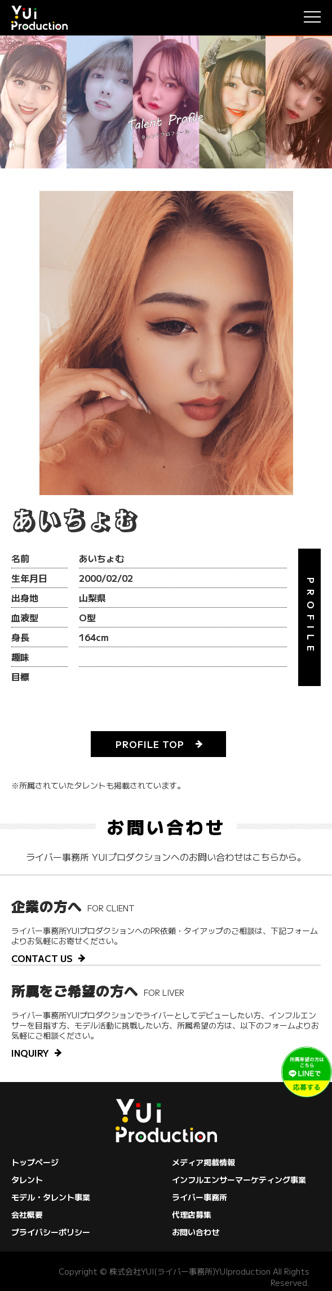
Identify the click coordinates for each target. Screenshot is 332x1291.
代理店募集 (191, 1214)
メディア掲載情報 (203, 1162)
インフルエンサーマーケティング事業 (239, 1179)
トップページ (35, 1162)
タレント (27, 1179)
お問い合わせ (195, 1231)
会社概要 (27, 1214)
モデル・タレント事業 (50, 1197)
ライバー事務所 (199, 1197)
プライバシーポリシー (50, 1231)
